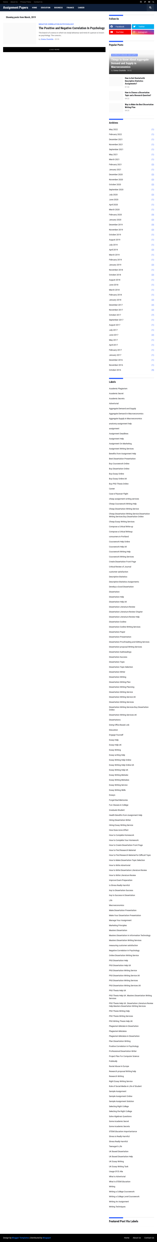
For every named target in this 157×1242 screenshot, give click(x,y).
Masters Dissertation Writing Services (125, 940)
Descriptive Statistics (118, 577)
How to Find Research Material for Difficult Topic (130, 855)
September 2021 (131, 149)
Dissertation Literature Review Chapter (126, 612)
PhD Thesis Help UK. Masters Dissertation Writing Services (130, 996)
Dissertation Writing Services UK (123, 715)
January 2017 (131, 355)
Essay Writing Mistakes (119, 780)
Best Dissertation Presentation (122, 459)
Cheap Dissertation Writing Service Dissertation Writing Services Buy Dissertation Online (129, 515)
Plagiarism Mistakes (118, 1031)
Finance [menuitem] (70, 7)
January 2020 (131, 219)
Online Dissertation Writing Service (124, 955)
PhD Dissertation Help (118, 960)
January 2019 (131, 264)
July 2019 (131, 244)
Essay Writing (115, 750)
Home (5, 2)
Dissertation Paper (117, 632)
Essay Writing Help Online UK (121, 765)
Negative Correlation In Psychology (124, 950)
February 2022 (131, 134)
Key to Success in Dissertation (122, 895)
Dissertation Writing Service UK (122, 697)
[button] (150, 7)
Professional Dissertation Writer (123, 1051)
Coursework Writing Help (120, 552)
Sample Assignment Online (120, 1096)
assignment (114, 428)
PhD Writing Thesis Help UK (121, 1021)
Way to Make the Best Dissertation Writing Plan (139, 106)
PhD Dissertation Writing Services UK (125, 985)
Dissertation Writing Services (121, 702)
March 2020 (131, 209)
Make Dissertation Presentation (122, 910)
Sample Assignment (117, 1091)
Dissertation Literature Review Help (124, 617)
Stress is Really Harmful (119, 1136)
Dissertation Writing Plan (120, 682)
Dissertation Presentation (120, 637)
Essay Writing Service (118, 785)
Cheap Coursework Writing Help (123, 504)
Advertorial (114, 403)
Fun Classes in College (118, 805)
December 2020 (131, 174)
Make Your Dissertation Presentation (125, 915)
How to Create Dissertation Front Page (126, 845)
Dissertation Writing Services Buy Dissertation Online (129, 708)
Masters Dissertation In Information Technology (130, 935)
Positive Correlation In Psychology (124, 1046)
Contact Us (38, 2)
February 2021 (131, 164)
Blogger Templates (20, 1238)
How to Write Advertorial (119, 865)
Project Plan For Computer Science (124, 1056)
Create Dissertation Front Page (122, 562)
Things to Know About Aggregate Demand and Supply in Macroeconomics (130, 63)
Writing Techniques (117, 1207)
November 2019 (131, 229)
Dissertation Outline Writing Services (124, 627)
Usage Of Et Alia (116, 1171)
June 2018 (131, 284)
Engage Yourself (116, 735)
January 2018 (131, 300)
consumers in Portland (119, 536)
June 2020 (131, 199)
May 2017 (131, 340)
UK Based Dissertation (118, 1151)
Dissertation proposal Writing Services (125, 647)
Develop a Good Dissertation (121, 587)
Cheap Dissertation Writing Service (124, 509)
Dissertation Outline (117, 622)
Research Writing (116, 1076)
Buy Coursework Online (119, 463)
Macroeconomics (116, 905)
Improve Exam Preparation (120, 880)
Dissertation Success (118, 657)
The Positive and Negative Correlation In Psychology (72, 28)
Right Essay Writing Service (121, 1081)
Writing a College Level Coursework (124, 1196)
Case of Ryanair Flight (118, 494)
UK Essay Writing (116, 1161)
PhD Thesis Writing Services (121, 1016)
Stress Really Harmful (118, 1141)
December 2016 (131, 360)
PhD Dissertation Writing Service (123, 970)
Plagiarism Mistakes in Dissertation (124, 1036)
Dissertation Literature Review (122, 607)
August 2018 (131, 280)
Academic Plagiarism (118, 388)
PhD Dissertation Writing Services (123, 980)
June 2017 (131, 335)
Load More (54, 49)
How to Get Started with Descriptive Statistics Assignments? (135, 81)
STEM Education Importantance (123, 1131)
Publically (113, 1061)
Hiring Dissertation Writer (120, 820)
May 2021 (131, 154)
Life (110, 900)
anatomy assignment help (120, 423)
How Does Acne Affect (118, 830)
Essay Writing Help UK (118, 770)
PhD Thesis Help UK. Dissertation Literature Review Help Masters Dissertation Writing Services (131, 1004)
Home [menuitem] (34, 7)
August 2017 (131, 325)
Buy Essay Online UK (118, 479)
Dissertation (114, 592)
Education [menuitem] (45, 7)
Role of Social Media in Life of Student (125, 1086)
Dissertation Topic (117, 662)
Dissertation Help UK (118, 602)
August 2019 (131, 239)
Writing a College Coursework (121, 1191)
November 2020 (131, 179)
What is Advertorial (117, 1176)
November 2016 (131, 365)
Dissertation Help (116, 597)
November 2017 (131, 310)
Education (113, 730)
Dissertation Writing (117, 677)
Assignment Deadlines (118, 433)
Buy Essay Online (116, 474)
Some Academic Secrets (119, 1126)
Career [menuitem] (81, 7)
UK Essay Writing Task (118, 1166)
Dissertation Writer (117, 672)
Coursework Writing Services (121, 557)
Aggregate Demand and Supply (122, 408)
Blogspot (47, 1238)
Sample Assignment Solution (121, 1101)
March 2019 (131, 254)
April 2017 (131, 345)
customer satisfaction (118, 572)
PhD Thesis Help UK (117, 990)
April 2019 (131, 249)
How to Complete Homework (121, 835)
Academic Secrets (117, 398)
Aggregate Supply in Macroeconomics (125, 418)
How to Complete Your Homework (124, 840)
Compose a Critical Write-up (121, 526)
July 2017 (131, 330)
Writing (112, 1186)
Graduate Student (117, 810)
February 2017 (131, 350)
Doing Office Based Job (119, 725)
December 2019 (131, 224)
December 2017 (131, 305)
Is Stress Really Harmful (119, 885)
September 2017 (131, 320)
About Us (14, 2)
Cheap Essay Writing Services (121, 522)
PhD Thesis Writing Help (119, 1011)
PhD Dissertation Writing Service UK (124, 975)
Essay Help (114, 740)
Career (112, 489)
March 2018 (131, 290)
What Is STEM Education (119, 1181)
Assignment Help (116, 439)
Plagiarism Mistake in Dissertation (124, 1026)
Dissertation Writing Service (121, 692)
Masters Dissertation (118, 930)
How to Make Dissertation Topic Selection (127, 860)
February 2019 (131, 259)
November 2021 (131, 144)
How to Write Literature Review (122, 875)
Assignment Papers (15, 7)
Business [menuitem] (58, 7)
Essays (112, 795)
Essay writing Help (117, 755)
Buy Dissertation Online (119, 469)
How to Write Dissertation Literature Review (128, 870)
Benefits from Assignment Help (122, 453)
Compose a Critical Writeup (121, 532)
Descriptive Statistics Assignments (124, 582)
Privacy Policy (25, 2)
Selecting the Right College (120, 1111)
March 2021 (131, 159)
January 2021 (131, 169)
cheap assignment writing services (124, 499)
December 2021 (131, 139)
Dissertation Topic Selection (121, 667)
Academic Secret (116, 393)
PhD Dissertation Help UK (120, 965)
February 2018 (131, 294)
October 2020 (131, 184)
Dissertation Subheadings (120, 652)
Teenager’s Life (115, 1146)
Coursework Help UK (118, 547)
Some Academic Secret (119, 1121)
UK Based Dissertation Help (121, 1156)
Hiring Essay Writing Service (121, 825)
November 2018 (131, 270)
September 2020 (131, 189)
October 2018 (131, 274)
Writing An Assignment (119, 1201)
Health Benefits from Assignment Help (125, 815)
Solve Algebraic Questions (120, 1116)
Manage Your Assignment (120, 920)
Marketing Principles (118, 925)
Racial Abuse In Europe (119, 1066)
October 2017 (131, 315)
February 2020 (131, 214)
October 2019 (131, 234)
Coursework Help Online (119, 542)
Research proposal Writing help (122, 1071)
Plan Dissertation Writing (120, 1041)
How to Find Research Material (122, 850)
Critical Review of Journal (120, 567)
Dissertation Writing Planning (121, 687)
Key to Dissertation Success (121, 890)
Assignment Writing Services (121, 449)
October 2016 (131, 370)
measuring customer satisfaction (123, 945)
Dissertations (115, 720)
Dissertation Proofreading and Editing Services (129, 642)
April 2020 (131, 204)
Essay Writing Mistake (118, 775)
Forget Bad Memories (118, 800)
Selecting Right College (119, 1106)
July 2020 (131, 194)
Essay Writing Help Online (120, 760)
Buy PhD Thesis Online (118, 484)
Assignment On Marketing (120, 443)
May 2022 (131, 129)
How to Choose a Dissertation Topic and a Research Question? (138, 94)
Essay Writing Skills (117, 790)
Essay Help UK (115, 745)
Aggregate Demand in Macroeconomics (126, 413)
